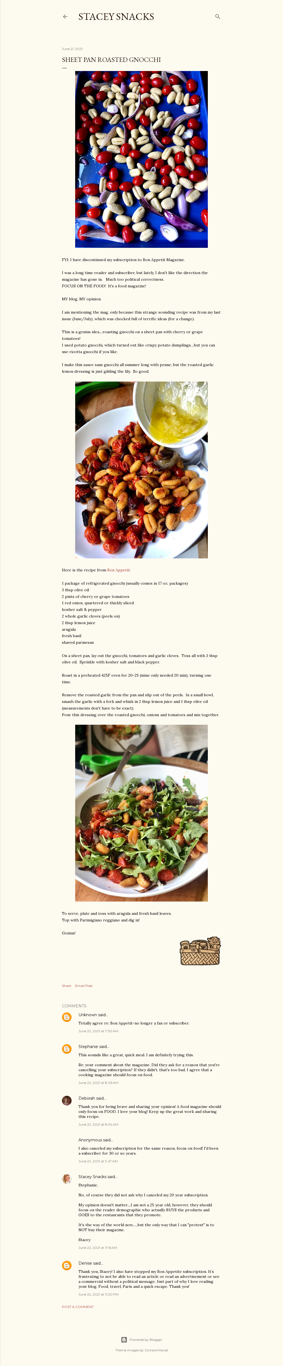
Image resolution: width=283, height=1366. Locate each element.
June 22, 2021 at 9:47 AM (98, 1161)
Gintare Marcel (156, 1350)
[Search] (217, 15)
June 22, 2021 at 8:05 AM (98, 1083)
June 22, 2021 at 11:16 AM (97, 1248)
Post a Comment (78, 1307)
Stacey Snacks (116, 16)
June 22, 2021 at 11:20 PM (98, 1294)
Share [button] (66, 986)
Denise (85, 1263)
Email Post (84, 986)
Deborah (86, 1098)
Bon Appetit (118, 570)
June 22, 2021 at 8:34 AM (98, 1124)
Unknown (87, 1014)
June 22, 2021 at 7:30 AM (98, 1031)
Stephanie (88, 1046)
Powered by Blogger (141, 1339)
